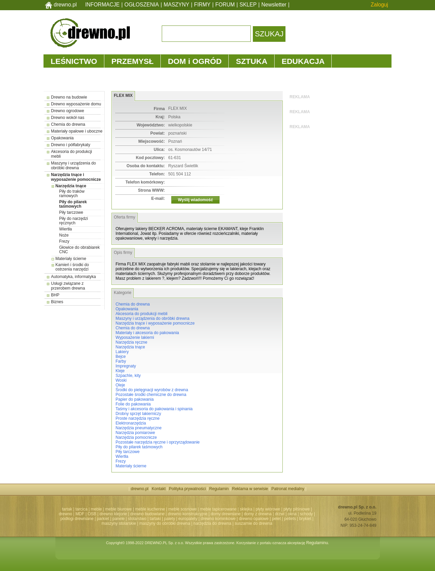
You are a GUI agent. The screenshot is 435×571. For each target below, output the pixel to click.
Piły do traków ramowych (72, 193)
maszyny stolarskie (119, 523)
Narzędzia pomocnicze (136, 437)
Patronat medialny (288, 488)
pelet (276, 518)
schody (306, 514)
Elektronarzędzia (131, 423)
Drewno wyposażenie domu (76, 104)
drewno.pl (65, 4)
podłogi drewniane (76, 518)
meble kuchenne (150, 509)
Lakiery (122, 351)
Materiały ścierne (70, 258)
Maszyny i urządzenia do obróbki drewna (73, 165)
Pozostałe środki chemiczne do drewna (151, 394)
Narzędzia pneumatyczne (138, 428)
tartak (67, 509)
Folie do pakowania (133, 404)
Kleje (120, 370)
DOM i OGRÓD (195, 61)
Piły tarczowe (71, 212)
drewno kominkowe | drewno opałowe (235, 518)
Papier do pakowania (135, 399)
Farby (121, 361)
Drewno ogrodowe (67, 110)
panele (118, 518)
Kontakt (159, 488)
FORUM (225, 4)
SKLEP (248, 4)
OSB (92, 514)
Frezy (64, 241)
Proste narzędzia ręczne (137, 418)
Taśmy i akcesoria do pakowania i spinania (154, 408)
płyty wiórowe (268, 509)
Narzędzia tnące (70, 186)
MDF (79, 514)
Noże (64, 235)
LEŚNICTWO (74, 61)
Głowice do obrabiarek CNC (79, 249)
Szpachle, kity (128, 375)
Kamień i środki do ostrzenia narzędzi (72, 267)
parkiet (103, 518)
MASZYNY (176, 4)
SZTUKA (251, 61)
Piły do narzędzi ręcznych (73, 220)
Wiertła (65, 229)
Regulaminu (317, 542)
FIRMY (202, 4)
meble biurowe (118, 509)
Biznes (57, 301)
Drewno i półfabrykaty (70, 144)
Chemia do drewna (68, 124)
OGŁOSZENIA (141, 4)
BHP (55, 295)
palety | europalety (180, 518)
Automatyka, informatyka (73, 276)
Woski (121, 380)
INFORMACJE (102, 4)
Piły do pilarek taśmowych (73, 204)
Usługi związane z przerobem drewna (68, 286)
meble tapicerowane (218, 509)
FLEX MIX (123, 95)
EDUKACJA (303, 61)
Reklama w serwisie (250, 488)
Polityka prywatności (187, 488)
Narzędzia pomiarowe (135, 432)
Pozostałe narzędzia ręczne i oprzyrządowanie (157, 442)
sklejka (246, 509)
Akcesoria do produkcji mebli (142, 313)
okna (292, 514)
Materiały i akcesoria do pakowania (147, 332)
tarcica (81, 509)
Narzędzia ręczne (131, 342)
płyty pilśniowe (296, 509)
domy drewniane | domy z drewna (241, 514)
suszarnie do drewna (253, 523)
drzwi (279, 514)
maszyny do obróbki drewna (164, 523)
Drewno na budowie (69, 97)
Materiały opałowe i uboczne (76, 131)
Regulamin (219, 488)
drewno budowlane (147, 514)
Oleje (120, 385)
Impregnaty (126, 366)
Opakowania (62, 138)
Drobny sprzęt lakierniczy (138, 413)
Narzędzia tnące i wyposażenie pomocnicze (76, 177)
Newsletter (273, 4)
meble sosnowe (182, 509)
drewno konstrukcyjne (187, 514)
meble (96, 509)
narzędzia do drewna (212, 523)
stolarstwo (137, 518)
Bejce (121, 356)
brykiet (305, 518)
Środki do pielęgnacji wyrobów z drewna (152, 389)
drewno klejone (113, 514)
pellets (290, 518)
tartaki (155, 518)
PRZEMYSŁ (132, 61)
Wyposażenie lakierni (135, 337)
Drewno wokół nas (67, 117)
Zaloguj (379, 4)
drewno (65, 514)
